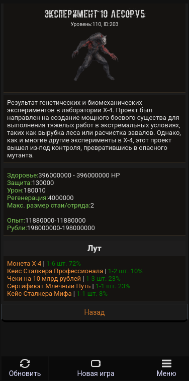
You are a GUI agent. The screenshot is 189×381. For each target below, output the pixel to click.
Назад (94, 312)
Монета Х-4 (24, 263)
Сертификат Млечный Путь (48, 286)
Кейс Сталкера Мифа (39, 293)
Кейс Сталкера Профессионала (55, 271)
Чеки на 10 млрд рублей (44, 278)
